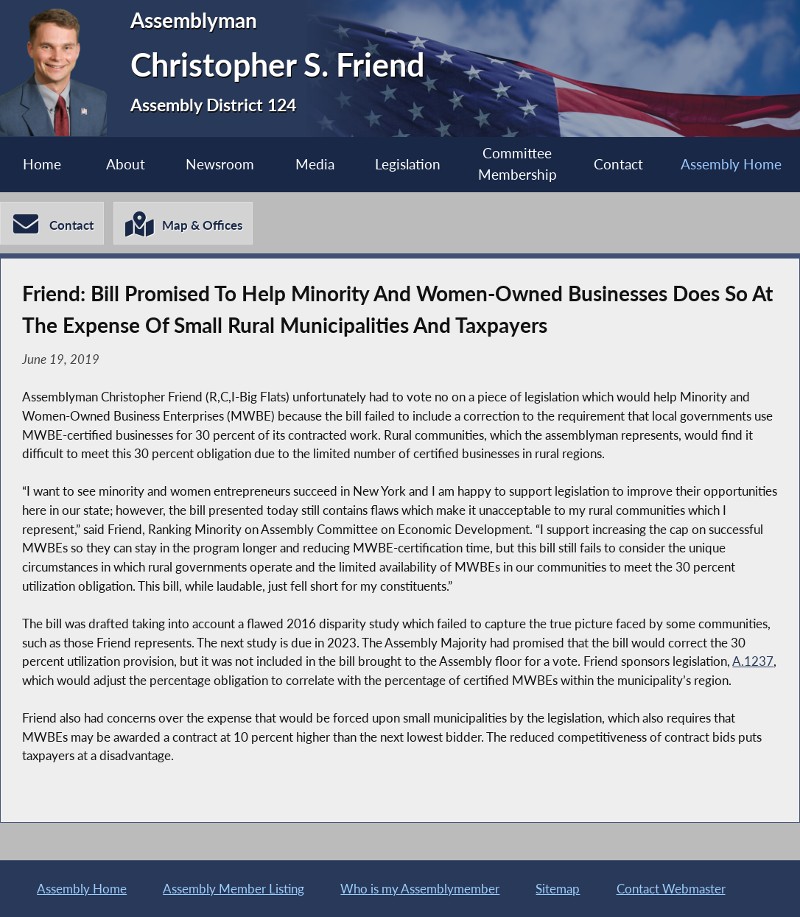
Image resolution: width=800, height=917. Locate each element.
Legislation (408, 163)
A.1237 (752, 661)
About (125, 163)
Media (314, 163)
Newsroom (220, 163)
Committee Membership (517, 163)
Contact (618, 163)
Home (42, 163)
